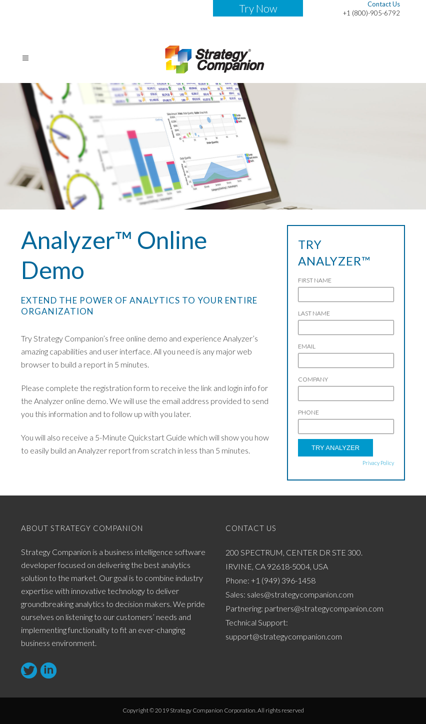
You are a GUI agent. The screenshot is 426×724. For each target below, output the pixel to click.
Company (313, 379)
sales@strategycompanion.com (300, 594)
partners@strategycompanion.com (324, 608)
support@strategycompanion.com (284, 636)
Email (307, 346)
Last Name (314, 313)
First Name (315, 280)
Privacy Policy (378, 463)
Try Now (258, 8)
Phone (308, 412)
